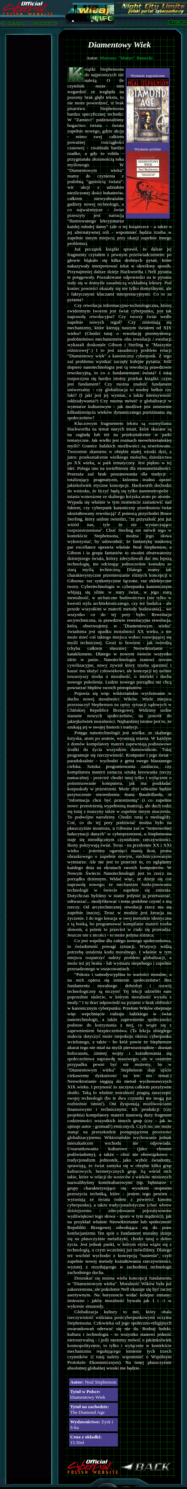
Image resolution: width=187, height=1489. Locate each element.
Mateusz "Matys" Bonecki (126, 57)
